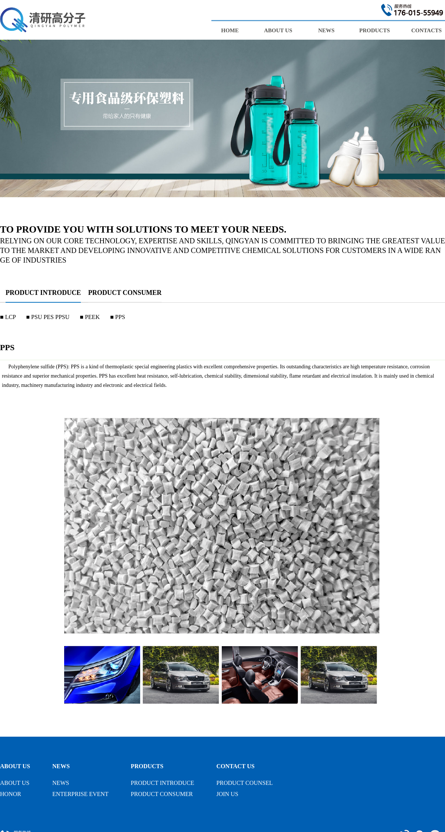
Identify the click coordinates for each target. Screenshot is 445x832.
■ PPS (117, 317)
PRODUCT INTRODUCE (43, 292)
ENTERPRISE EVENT (80, 794)
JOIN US (227, 794)
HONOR (10, 794)
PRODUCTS (147, 766)
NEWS (61, 766)
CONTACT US (235, 766)
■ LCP (8, 317)
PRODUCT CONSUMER (125, 292)
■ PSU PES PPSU (47, 317)
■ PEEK (90, 317)
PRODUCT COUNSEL (244, 783)
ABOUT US (15, 766)
